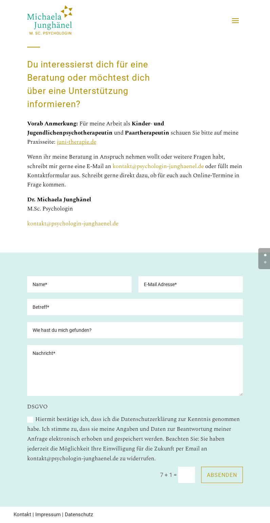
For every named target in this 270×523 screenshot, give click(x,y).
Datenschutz (79, 514)
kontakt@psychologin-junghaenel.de (159, 166)
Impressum (48, 514)
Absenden (222, 475)
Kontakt (22, 514)
